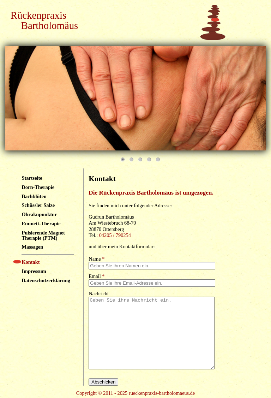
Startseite (32, 178)
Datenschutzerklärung (46, 280)
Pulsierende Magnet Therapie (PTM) (43, 235)
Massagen (32, 247)
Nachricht (99, 293)
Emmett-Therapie (41, 223)
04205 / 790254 (115, 235)
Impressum (34, 271)
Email (96, 276)
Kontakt (31, 262)
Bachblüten (34, 196)
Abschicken (103, 382)
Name (96, 259)
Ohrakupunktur (39, 214)
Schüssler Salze (38, 205)
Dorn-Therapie (38, 187)
